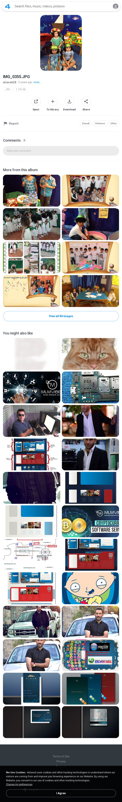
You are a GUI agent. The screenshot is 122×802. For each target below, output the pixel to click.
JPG (8, 89)
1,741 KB (21, 89)
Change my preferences (19, 784)
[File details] (31, 191)
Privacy (61, 761)
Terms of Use (61, 756)
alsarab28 (9, 82)
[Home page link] (7, 6)
